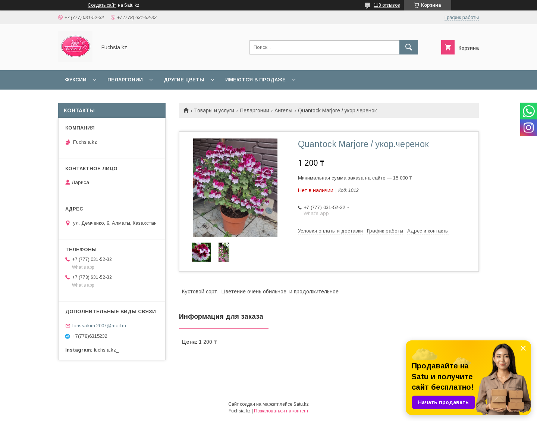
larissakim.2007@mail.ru (99, 325)
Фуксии (76, 79)
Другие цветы (184, 79)
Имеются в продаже (255, 79)
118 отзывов (387, 5)
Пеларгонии (125, 79)
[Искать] (408, 47)
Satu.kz (301, 404)
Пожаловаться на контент (281, 411)
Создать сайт (102, 5)
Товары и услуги (214, 110)
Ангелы (283, 110)
